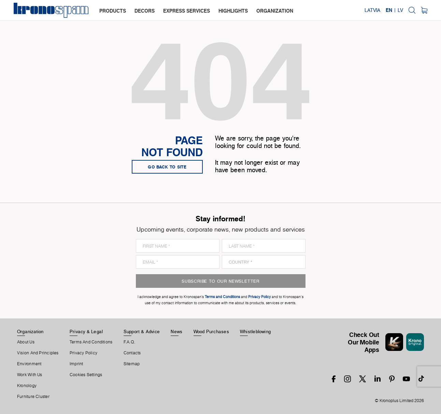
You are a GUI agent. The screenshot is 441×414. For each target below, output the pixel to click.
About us (25, 342)
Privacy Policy (83, 353)
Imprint (76, 364)
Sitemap (132, 364)
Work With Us (29, 375)
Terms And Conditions (91, 342)
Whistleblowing (255, 331)
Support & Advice (142, 331)
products (112, 10)
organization (274, 10)
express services (186, 10)
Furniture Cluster (33, 396)
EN (389, 10)
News (176, 331)
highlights (233, 10)
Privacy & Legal (86, 331)
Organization (30, 331)
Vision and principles (38, 353)
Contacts (132, 353)
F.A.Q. (129, 342)
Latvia (372, 10)
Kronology (27, 385)
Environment (29, 364)
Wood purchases (211, 331)
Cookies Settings (86, 375)
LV (400, 10)
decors (144, 10)
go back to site (167, 167)
